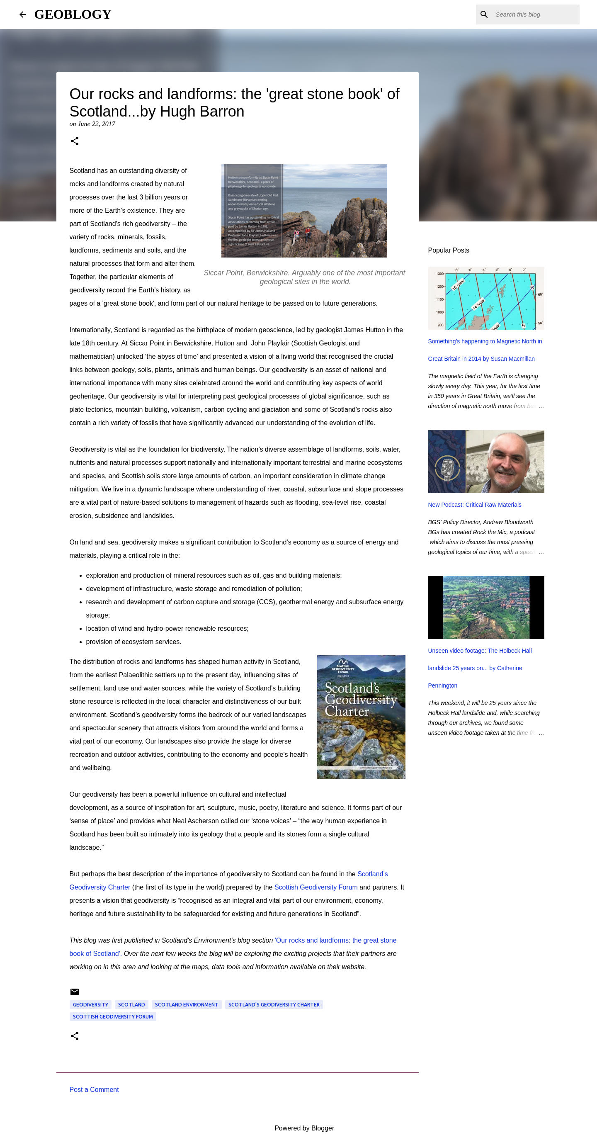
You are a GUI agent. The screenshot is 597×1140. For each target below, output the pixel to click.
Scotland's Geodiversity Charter (274, 1004)
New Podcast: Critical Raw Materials (475, 504)
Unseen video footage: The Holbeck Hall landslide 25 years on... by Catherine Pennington (480, 668)
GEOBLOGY (73, 14)
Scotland (131, 1004)
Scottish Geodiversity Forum (316, 887)
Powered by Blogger (299, 1128)
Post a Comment (94, 1089)
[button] (75, 142)
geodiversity (90, 1004)
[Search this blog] (536, 14)
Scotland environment (186, 1004)
